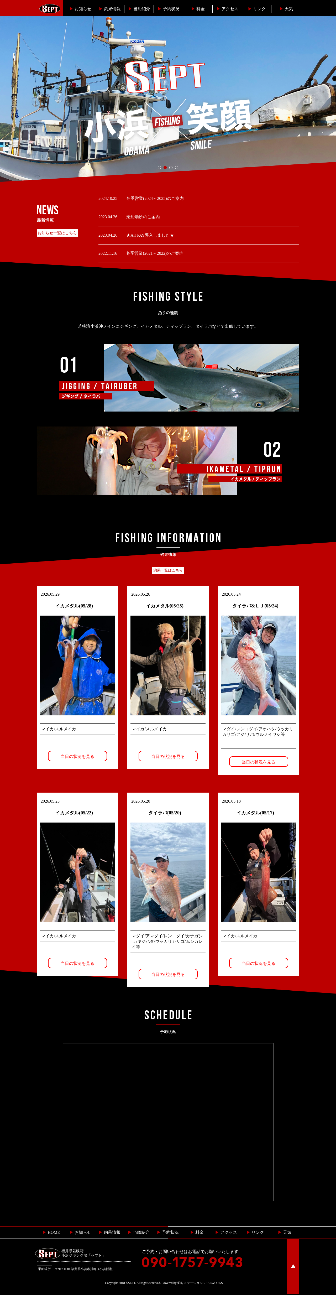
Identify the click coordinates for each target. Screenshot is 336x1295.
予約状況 (169, 9)
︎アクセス (227, 9)
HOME (51, 1233)
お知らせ (80, 9)
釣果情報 (110, 9)
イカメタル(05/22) (74, 813)
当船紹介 (139, 9)
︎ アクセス (226, 1233)
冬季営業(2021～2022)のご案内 (154, 253)
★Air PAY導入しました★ (149, 235)
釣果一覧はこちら (168, 570)
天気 (286, 9)
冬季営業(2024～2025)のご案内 (154, 198)
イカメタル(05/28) (74, 606)
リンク (257, 9)
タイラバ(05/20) (164, 813)
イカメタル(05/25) (164, 606)
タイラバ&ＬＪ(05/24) (255, 606)
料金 (198, 9)
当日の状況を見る (77, 756)
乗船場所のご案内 (142, 217)
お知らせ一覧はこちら (57, 233)
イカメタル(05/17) (255, 813)
